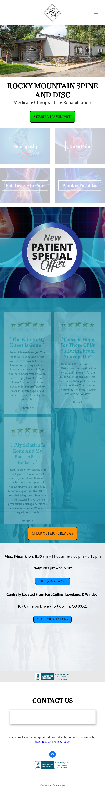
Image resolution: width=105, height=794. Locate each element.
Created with (52, 785)
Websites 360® (43, 741)
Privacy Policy (61, 741)
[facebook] (52, 754)
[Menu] (96, 12)
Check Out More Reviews (52, 533)
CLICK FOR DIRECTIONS (52, 619)
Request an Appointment (53, 117)
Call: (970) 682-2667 (53, 581)
